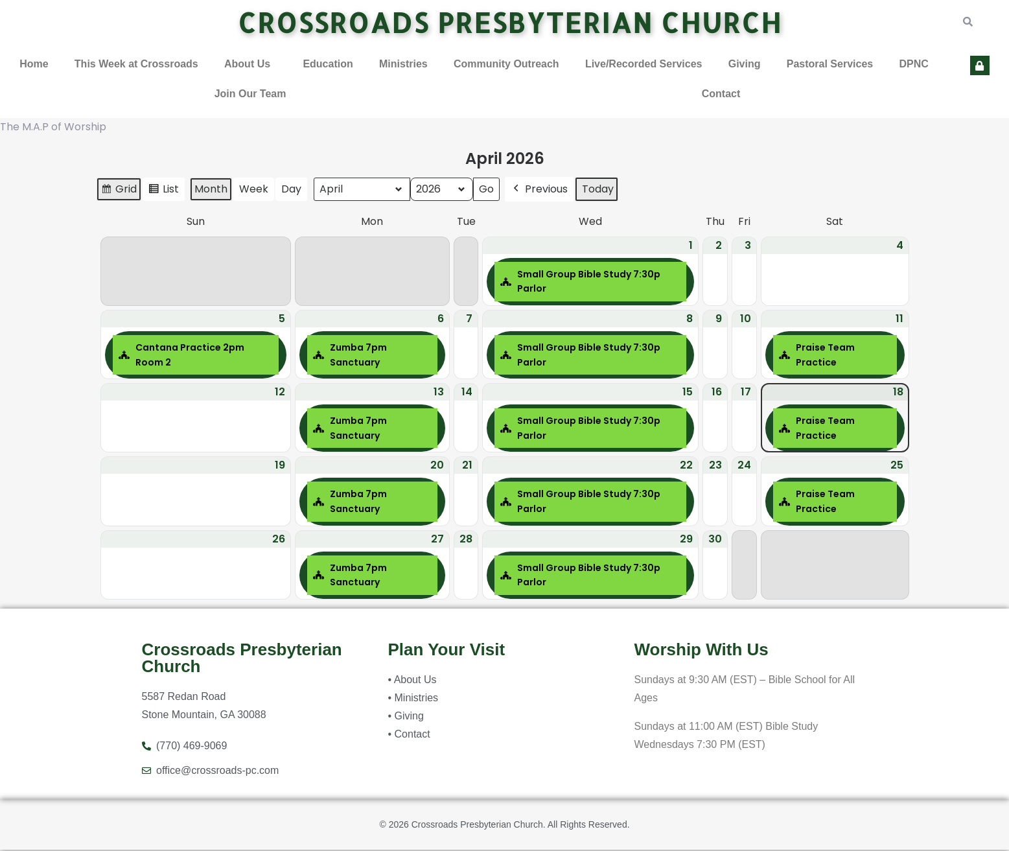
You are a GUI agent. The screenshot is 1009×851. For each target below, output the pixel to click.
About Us (247, 64)
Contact (721, 94)
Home (33, 64)
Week (253, 190)
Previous (539, 190)
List (163, 192)
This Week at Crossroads (136, 64)
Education (328, 64)
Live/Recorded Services (643, 64)
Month (210, 190)
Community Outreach (506, 64)
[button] (250, 65)
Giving (744, 64)
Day (291, 190)
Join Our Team (250, 94)
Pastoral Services (830, 64)
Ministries (403, 64)
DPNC (913, 64)
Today (598, 190)
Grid (118, 192)
